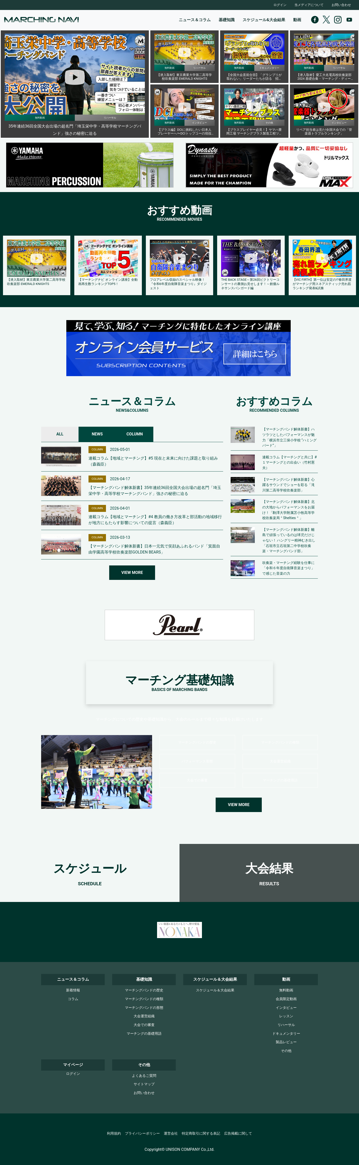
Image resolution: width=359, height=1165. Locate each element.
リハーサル (286, 1025)
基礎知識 (227, 19)
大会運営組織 (280, 761)
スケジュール (89, 868)
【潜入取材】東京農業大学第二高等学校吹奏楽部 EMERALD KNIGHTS (36, 282)
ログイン (279, 5)
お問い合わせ (341, 5)
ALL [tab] (59, 434)
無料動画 (286, 990)
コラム (73, 999)
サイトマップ (144, 1084)
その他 (286, 1051)
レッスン (286, 1016)
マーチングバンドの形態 (144, 1008)
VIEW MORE (132, 572)
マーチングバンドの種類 (280, 742)
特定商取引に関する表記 (201, 1133)
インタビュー (286, 1008)
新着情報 (73, 990)
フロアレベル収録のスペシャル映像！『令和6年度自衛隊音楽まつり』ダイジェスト (178, 284)
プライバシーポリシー (142, 1133)
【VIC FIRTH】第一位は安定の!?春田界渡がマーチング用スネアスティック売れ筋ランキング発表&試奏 (322, 284)
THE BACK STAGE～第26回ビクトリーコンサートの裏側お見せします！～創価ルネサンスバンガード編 (250, 284)
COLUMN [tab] (134, 434)
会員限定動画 (286, 999)
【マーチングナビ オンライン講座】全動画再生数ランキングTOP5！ (107, 282)
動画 (297, 19)
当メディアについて (309, 5)
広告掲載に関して (238, 1133)
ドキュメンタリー (286, 1033)
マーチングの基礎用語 (280, 780)
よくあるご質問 (144, 1076)
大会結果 (269, 868)
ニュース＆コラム (195, 19)
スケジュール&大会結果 (264, 19)
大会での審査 (197, 780)
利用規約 (114, 1133)
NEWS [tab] (97, 434)
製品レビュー (286, 1042)
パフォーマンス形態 (197, 761)
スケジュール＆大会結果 (215, 990)
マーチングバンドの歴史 (197, 742)
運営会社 (171, 1133)
